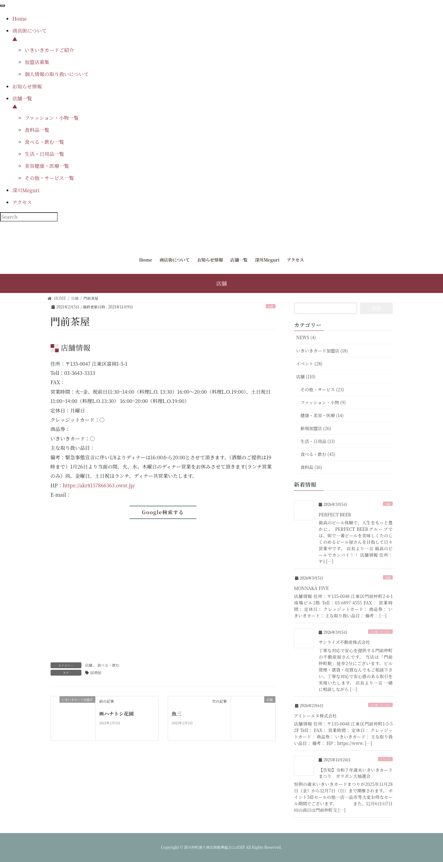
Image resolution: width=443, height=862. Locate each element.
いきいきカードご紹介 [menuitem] (49, 50)
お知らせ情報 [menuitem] (27, 86)
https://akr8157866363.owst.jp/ (99, 485)
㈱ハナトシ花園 (116, 713)
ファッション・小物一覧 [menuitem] (52, 117)
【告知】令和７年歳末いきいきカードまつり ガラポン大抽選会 (356, 773)
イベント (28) (309, 363)
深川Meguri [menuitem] (25, 190)
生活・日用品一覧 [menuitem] (44, 153)
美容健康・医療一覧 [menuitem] (47, 165)
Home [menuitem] (19, 18)
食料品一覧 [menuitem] (37, 129)
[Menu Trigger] (2, 5)
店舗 (270, 306)
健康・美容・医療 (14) (322, 415)
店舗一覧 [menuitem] (227, 103)
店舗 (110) (306, 376)
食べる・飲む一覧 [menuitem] (44, 141)
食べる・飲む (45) (318, 454)
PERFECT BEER (335, 514)
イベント (385, 759)
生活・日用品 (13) (318, 441)
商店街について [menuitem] (227, 35)
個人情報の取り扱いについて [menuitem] (57, 74)
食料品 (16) (311, 467)
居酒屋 (95, 672)
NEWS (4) (306, 337)
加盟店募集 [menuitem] (37, 62)
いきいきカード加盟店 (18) (322, 351)
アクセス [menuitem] (22, 202)
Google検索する (163, 512)
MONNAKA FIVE (311, 588)
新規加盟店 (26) (316, 428)
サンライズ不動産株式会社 (344, 642)
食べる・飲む (108, 665)
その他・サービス (380, 631)
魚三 (177, 713)
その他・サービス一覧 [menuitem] (49, 177)
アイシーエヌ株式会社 (315, 716)
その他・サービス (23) (322, 389)
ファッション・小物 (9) (323, 402)
